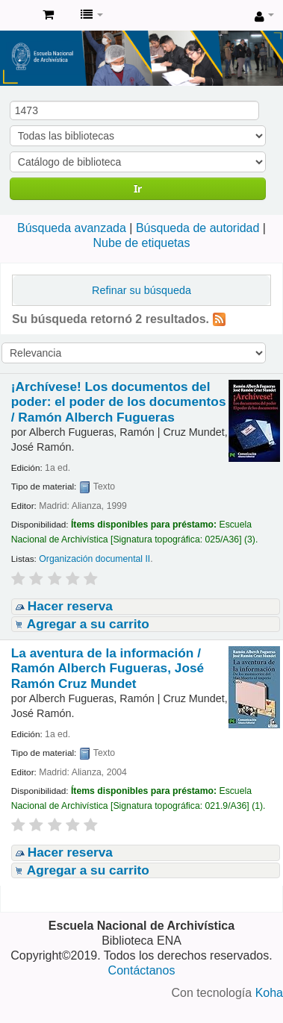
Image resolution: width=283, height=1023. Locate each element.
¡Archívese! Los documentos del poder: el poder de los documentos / (118, 402)
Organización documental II (94, 559)
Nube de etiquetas (141, 243)
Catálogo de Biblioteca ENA (15, 15)
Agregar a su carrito (88, 623)
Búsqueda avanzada (71, 228)
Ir (138, 188)
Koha (269, 992)
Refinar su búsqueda (141, 290)
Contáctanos (141, 970)
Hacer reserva (70, 605)
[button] (48, 15)
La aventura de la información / (107, 668)
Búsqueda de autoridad (197, 228)
